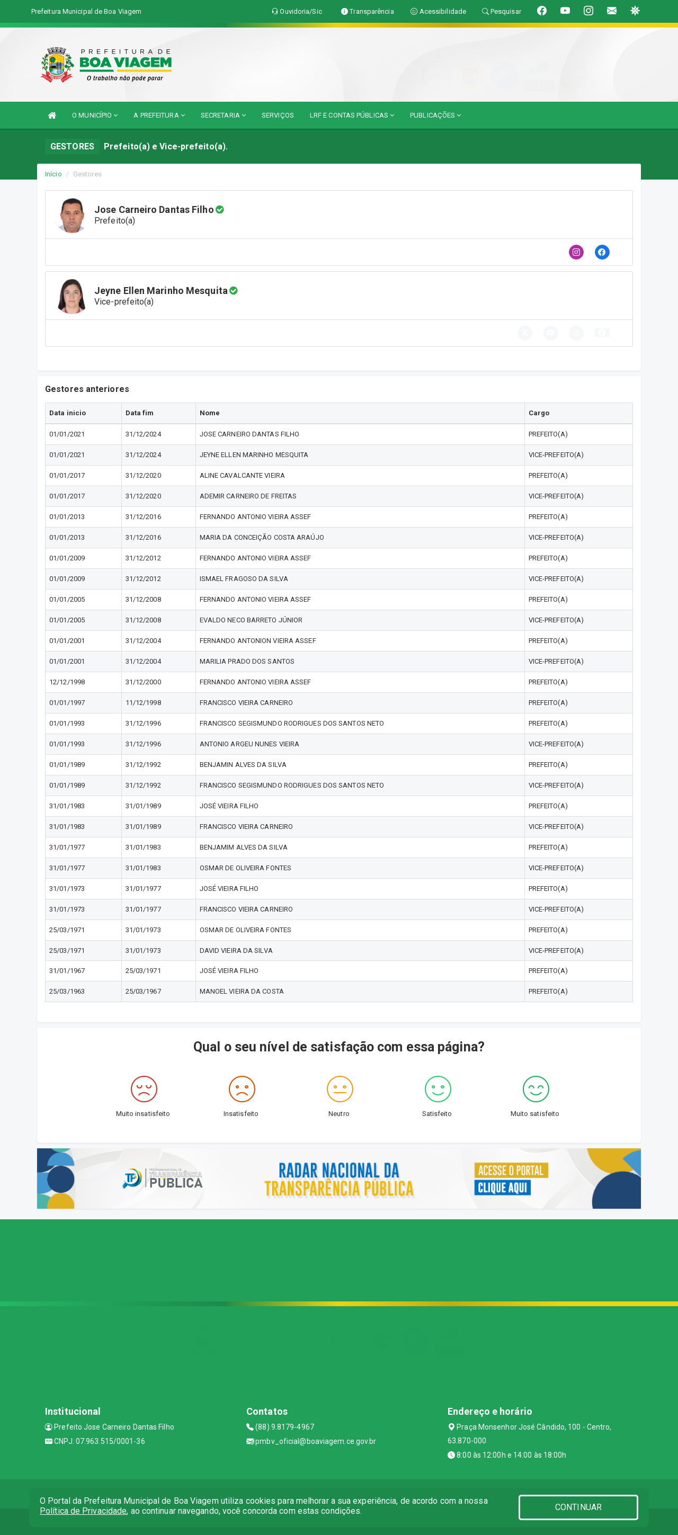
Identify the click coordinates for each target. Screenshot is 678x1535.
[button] (602, 332)
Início (53, 174)
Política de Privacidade (83, 1511)
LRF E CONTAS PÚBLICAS (352, 115)
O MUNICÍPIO (95, 115)
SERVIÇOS (278, 115)
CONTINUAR (578, 1507)
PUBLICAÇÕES (435, 115)
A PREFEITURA (158, 115)
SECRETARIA (223, 115)
